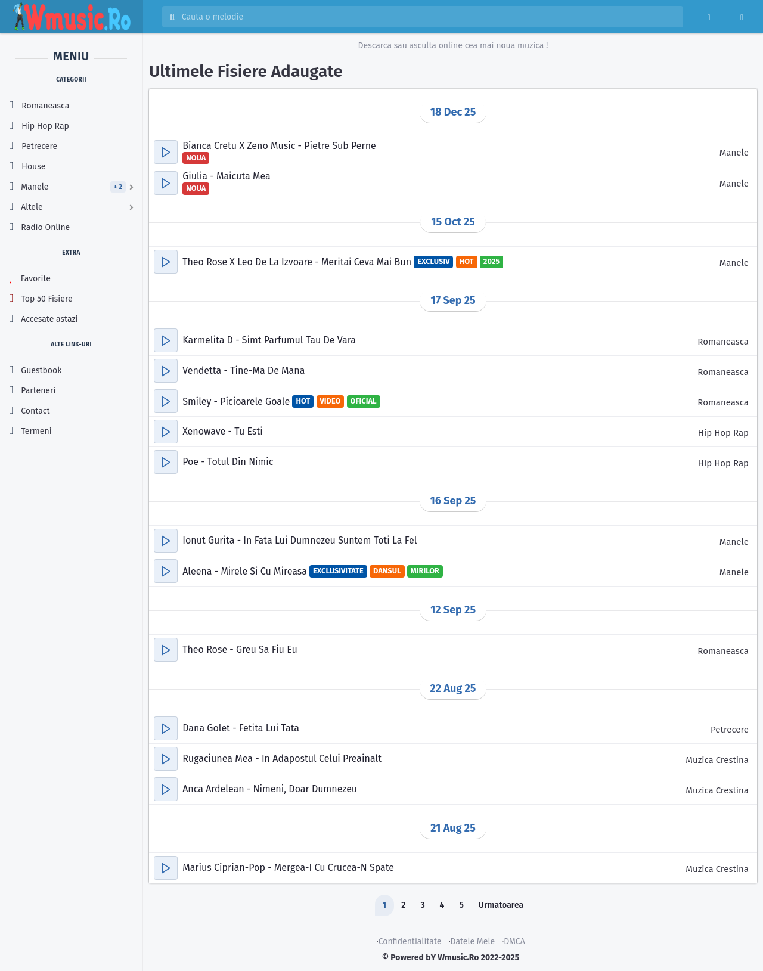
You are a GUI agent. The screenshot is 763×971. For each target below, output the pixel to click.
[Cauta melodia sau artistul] (429, 16)
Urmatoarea (501, 905)
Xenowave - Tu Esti (222, 431)
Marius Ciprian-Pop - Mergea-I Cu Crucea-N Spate (288, 867)
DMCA (514, 941)
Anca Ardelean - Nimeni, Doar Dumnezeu (269, 789)
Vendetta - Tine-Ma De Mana (243, 370)
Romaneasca (723, 341)
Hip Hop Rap (723, 432)
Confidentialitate (410, 941)
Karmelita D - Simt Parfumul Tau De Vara (269, 340)
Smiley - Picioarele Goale (237, 401)
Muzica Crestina (717, 760)
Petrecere (730, 729)
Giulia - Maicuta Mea (226, 176)
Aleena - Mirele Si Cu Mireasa (245, 571)
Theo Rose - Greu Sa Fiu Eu (239, 649)
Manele (734, 152)
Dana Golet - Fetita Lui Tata (240, 728)
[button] (166, 152)
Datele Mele (473, 941)
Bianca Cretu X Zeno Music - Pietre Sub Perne (279, 145)
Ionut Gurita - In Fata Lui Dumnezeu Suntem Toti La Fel (299, 540)
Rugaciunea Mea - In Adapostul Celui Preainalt (282, 758)
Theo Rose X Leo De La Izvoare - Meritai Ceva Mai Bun (298, 262)
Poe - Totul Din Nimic (227, 461)
